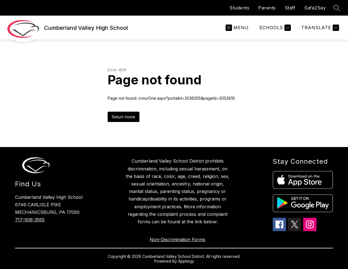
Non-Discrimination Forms (177, 239)
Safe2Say (315, 8)
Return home (123, 116)
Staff (290, 8)
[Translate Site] (319, 27)
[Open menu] (237, 27)
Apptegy (186, 261)
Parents (267, 8)
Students (239, 8)
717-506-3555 (30, 219)
